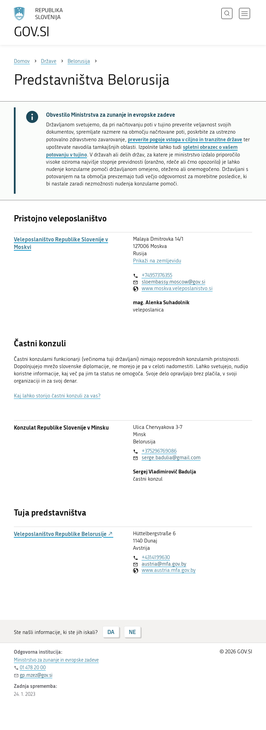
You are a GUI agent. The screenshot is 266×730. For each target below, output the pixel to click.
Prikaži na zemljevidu (157, 261)
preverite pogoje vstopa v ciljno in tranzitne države (185, 139)
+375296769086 (159, 451)
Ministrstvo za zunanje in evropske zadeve (56, 660)
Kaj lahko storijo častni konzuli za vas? (57, 396)
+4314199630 (156, 557)
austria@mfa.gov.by (164, 564)
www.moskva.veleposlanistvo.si (177, 288)
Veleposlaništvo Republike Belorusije (63, 534)
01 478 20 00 (33, 668)
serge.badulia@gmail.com (171, 457)
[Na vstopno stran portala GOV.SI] (48, 22)
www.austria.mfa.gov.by (169, 570)
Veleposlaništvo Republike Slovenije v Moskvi (61, 243)
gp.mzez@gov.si (36, 675)
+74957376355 (157, 275)
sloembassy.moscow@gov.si (173, 282)
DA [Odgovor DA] (110, 632)
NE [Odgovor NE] (132, 632)
